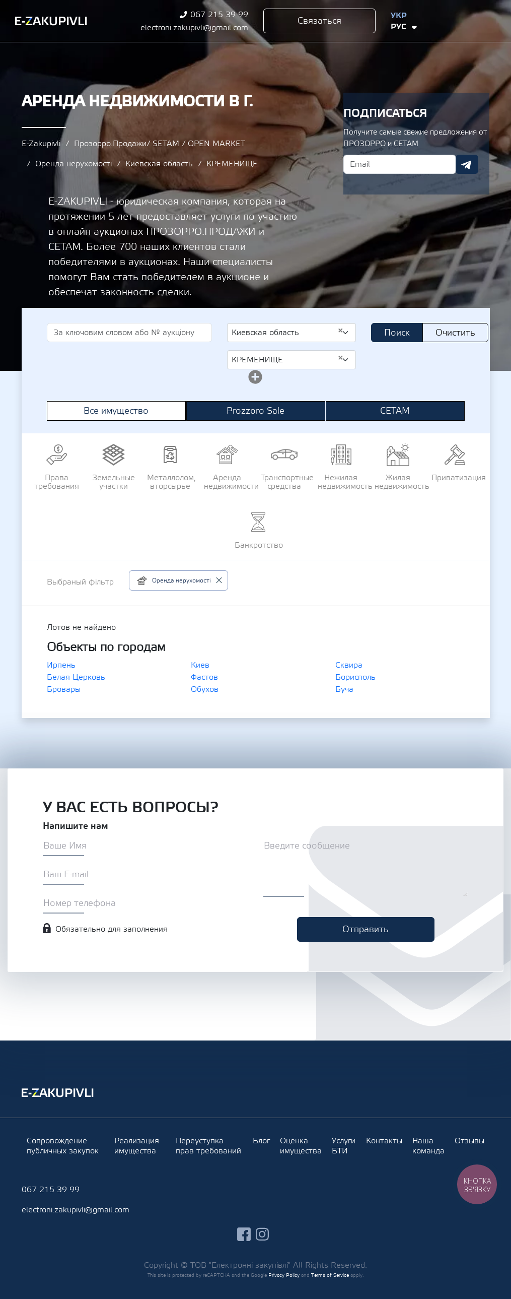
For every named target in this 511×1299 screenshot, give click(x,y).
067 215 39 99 (219, 15)
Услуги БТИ (343, 1146)
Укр (399, 16)
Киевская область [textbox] (288, 332)
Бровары (64, 689)
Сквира (348, 665)
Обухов (204, 689)
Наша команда (428, 1146)
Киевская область (159, 164)
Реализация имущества (136, 1146)
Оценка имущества (301, 1146)
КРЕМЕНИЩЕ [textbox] (288, 359)
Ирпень (61, 665)
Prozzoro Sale (255, 411)
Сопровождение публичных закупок (63, 1146)
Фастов (204, 677)
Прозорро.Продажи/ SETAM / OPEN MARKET (159, 144)
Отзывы (469, 1141)
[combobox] (291, 332)
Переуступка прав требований (208, 1146)
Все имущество (116, 411)
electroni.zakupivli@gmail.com (194, 28)
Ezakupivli (51, 21)
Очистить (455, 333)
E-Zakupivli (41, 144)
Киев (200, 665)
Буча (344, 689)
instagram (475, 21)
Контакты (384, 1141)
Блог (261, 1141)
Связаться (319, 21)
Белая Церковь (76, 677)
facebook (456, 21)
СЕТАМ (395, 411)
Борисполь (355, 677)
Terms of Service (330, 1275)
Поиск (397, 333)
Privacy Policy (284, 1275)
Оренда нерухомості (73, 164)
